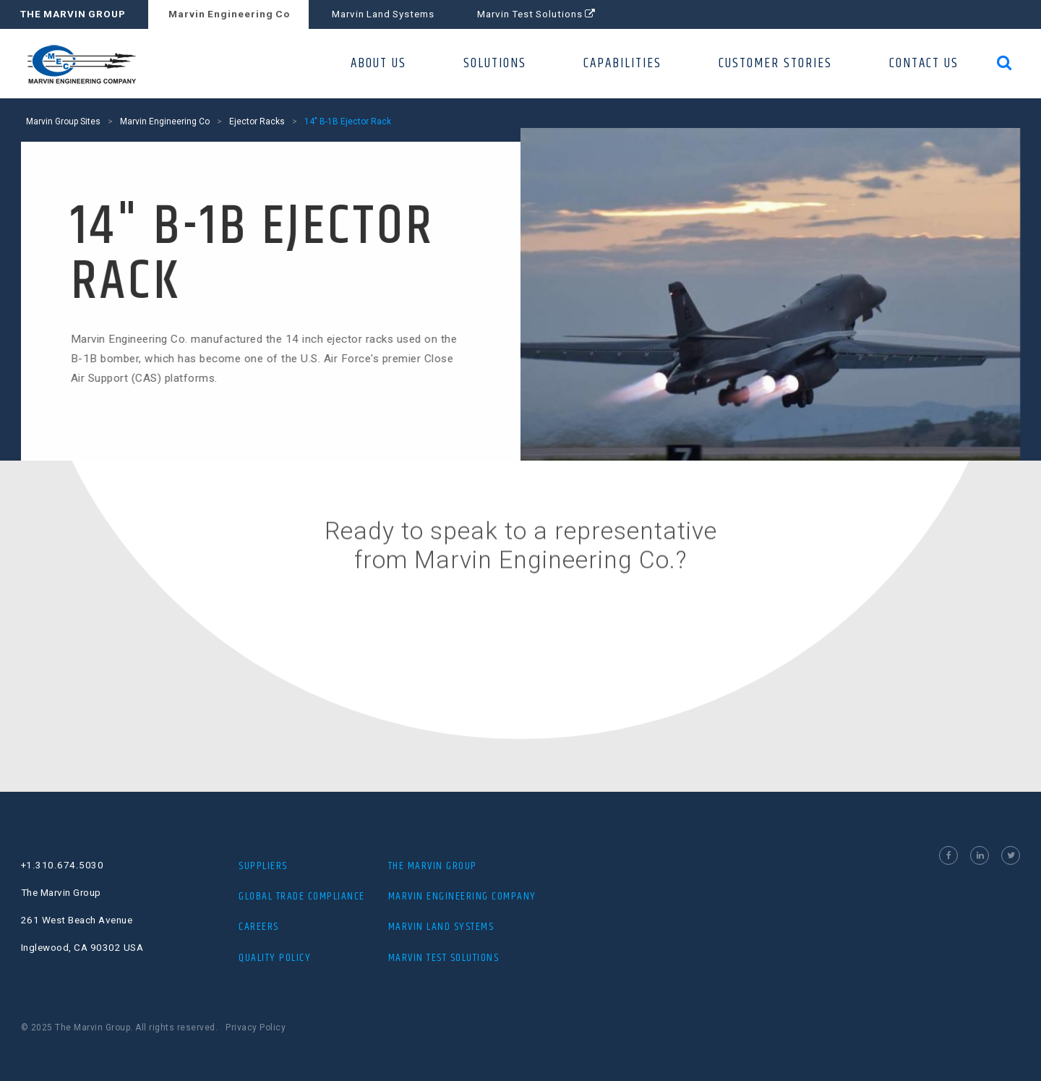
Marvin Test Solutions (536, 14)
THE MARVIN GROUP (73, 14)
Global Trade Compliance (302, 896)
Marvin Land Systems (383, 14)
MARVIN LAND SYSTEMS (441, 926)
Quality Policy (275, 957)
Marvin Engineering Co (229, 14)
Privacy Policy (256, 1027)
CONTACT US (924, 63)
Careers (259, 926)
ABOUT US (378, 63)
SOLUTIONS (494, 63)
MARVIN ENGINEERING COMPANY (462, 896)
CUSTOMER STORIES (775, 63)
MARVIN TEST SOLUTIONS (444, 957)
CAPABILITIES (622, 63)
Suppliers (263, 866)
